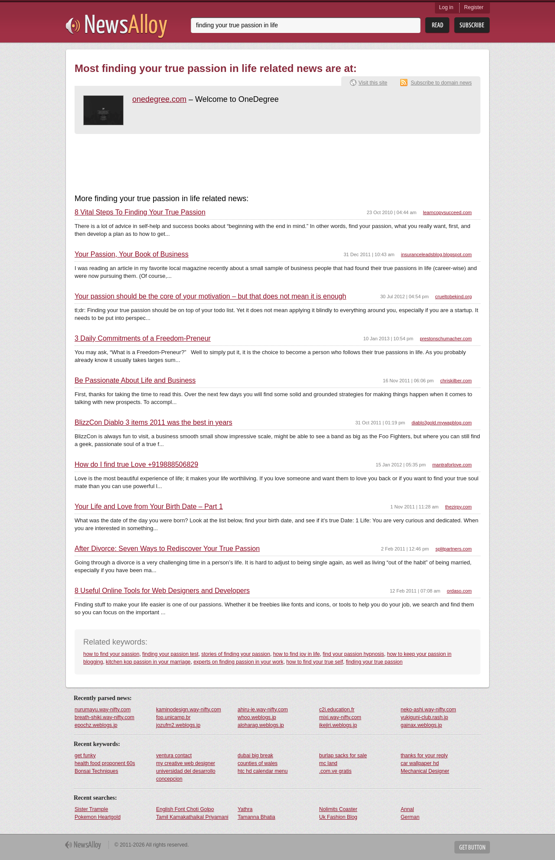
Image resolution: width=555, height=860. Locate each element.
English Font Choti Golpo (185, 809)
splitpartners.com (453, 548)
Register (473, 7)
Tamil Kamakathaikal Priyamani (192, 817)
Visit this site (373, 83)
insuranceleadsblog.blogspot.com (436, 254)
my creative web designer (185, 763)
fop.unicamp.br (173, 717)
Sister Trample (91, 809)
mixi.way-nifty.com (340, 717)
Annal (407, 809)
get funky (85, 755)
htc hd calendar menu (262, 771)
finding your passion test (170, 654)
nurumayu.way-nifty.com (103, 710)
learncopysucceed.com (447, 212)
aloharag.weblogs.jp (261, 725)
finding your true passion (374, 662)
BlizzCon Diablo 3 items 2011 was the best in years (153, 422)
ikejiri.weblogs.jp (338, 725)
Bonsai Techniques (96, 771)
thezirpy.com (458, 506)
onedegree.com (159, 99)
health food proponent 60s (105, 763)
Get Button (472, 847)
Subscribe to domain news (441, 83)
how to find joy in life (296, 654)
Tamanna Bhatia (256, 817)
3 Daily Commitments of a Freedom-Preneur (143, 338)
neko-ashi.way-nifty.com (428, 710)
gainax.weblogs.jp (421, 725)
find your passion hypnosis (353, 654)
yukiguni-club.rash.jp (424, 717)
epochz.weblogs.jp (96, 725)
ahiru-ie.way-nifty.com (263, 710)
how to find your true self (314, 662)
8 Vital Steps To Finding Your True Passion (140, 212)
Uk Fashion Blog (338, 817)
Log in (446, 7)
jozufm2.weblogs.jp (178, 725)
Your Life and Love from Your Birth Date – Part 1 (149, 506)
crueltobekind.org (453, 296)
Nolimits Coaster (338, 809)
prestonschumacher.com (446, 338)
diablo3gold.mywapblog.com (441, 422)
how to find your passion (111, 654)
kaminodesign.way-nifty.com (188, 710)
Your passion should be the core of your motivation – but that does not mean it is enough (210, 296)
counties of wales (258, 763)
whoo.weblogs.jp (257, 717)
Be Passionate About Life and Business (135, 380)
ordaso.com (459, 590)
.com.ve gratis (335, 771)
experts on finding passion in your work (238, 662)
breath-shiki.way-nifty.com (104, 717)
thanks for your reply (424, 755)
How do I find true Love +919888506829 (136, 464)
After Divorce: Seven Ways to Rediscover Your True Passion (167, 548)
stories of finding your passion (235, 654)
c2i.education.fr (336, 710)
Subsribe (472, 25)
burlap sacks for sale (343, 755)
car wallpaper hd (420, 763)
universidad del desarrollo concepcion (185, 775)
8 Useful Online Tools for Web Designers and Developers (162, 590)
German (410, 817)
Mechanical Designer (425, 771)
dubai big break (255, 755)
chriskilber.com (456, 380)
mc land (328, 763)
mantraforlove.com (452, 464)
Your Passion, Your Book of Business (132, 254)
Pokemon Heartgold (98, 817)
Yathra (245, 809)
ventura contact (174, 755)
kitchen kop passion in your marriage (148, 662)
